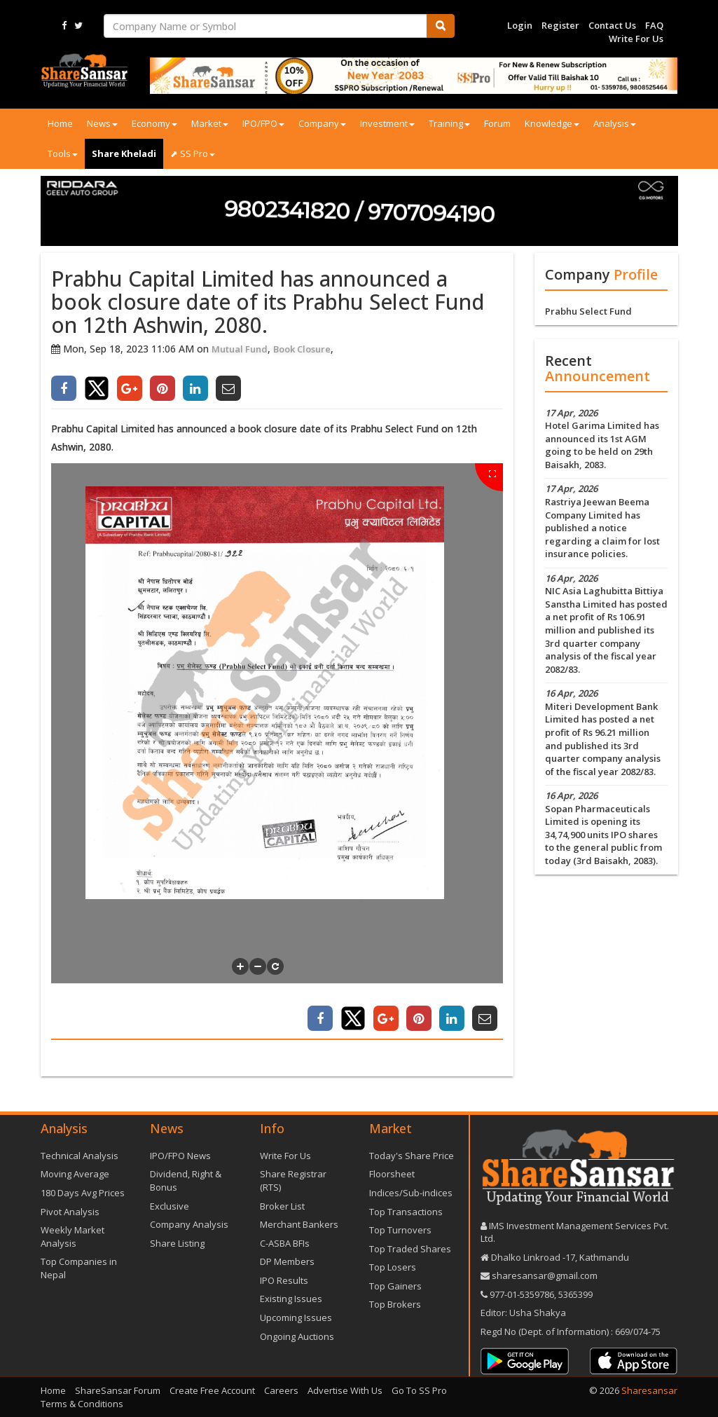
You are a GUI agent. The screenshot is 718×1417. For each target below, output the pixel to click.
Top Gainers (395, 1286)
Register (560, 25)
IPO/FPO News (180, 1155)
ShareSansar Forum (117, 1390)
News (102, 123)
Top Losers (392, 1267)
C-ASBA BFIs (285, 1243)
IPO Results (284, 1280)
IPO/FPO (263, 123)
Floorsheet (392, 1174)
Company (322, 123)
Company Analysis (189, 1224)
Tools (63, 153)
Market (209, 123)
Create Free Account (212, 1390)
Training (449, 123)
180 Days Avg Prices (83, 1192)
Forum (497, 123)
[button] (240, 966)
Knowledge (552, 123)
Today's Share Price (411, 1155)
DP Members (287, 1261)
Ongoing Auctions (297, 1336)
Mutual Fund (240, 349)
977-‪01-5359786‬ (522, 1294)
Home (60, 123)
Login (519, 25)
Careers (281, 1390)
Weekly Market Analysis (72, 1237)
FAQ (654, 25)
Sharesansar (649, 1390)
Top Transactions (406, 1211)
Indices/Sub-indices (411, 1192)
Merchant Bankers (299, 1224)
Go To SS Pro (419, 1390)
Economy (154, 123)
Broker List (282, 1206)
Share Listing (177, 1243)
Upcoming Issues (296, 1317)
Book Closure (302, 349)
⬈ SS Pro (192, 153)
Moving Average (75, 1174)
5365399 (574, 1294)
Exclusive (169, 1206)
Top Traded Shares (410, 1249)
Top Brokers (395, 1304)
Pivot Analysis (70, 1211)
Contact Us (612, 25)
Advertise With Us (345, 1390)
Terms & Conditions (82, 1403)
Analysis (614, 123)
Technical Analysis (79, 1155)
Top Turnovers (400, 1230)
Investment (387, 123)
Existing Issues (291, 1298)
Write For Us (636, 38)
